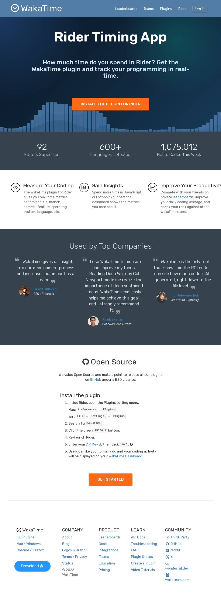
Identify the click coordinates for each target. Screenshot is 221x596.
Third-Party (177, 537)
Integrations (108, 550)
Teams (149, 9)
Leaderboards (126, 9)
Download (32, 566)
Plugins (166, 9)
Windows (33, 544)
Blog (65, 544)
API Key (93, 444)
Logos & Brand (74, 550)
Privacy (81, 557)
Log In (199, 8)
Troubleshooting (144, 544)
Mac (20, 544)
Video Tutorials (143, 570)
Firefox (38, 550)
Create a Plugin (143, 563)
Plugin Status (142, 557)
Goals (103, 544)
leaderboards (183, 197)
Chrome (23, 550)
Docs (182, 9)
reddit (172, 550)
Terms (67, 557)
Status (67, 563)
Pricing (104, 570)
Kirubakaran (112, 319)
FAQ (134, 550)
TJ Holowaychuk (185, 295)
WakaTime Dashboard (125, 456)
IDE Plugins (25, 537)
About (67, 537)
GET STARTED (110, 479)
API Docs (138, 537)
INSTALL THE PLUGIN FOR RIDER (111, 104)
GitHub (95, 380)
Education (107, 563)
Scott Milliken (45, 289)
